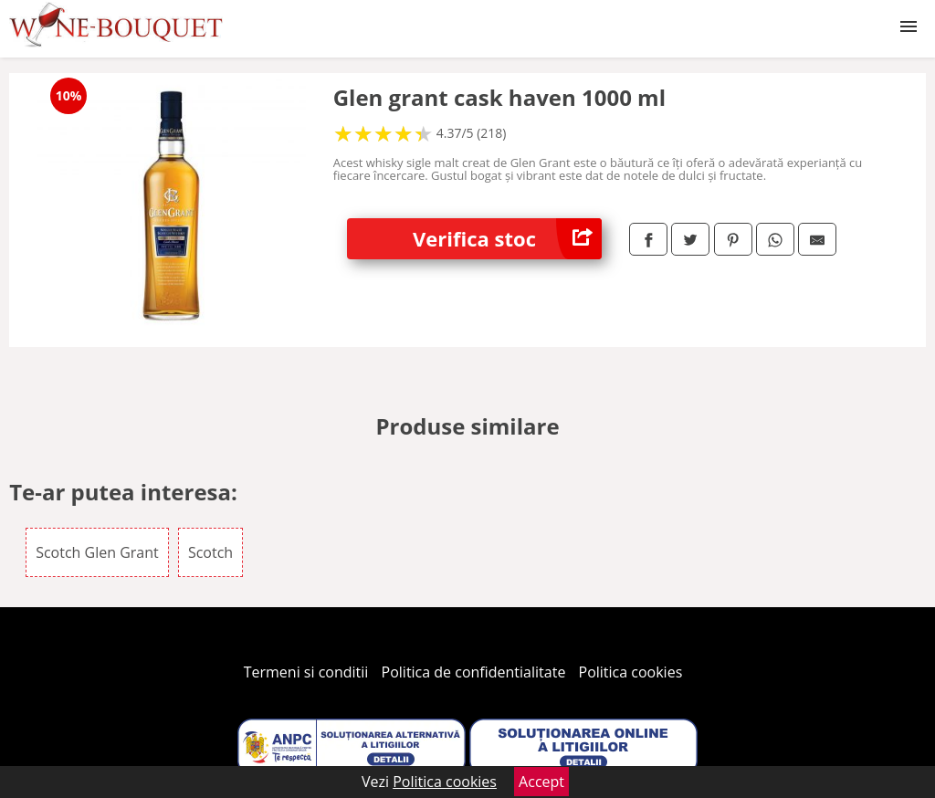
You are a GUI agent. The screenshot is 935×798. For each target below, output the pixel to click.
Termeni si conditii (306, 672)
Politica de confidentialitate (474, 672)
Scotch (210, 552)
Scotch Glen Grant (97, 552)
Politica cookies (631, 672)
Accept (541, 782)
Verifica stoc (507, 238)
